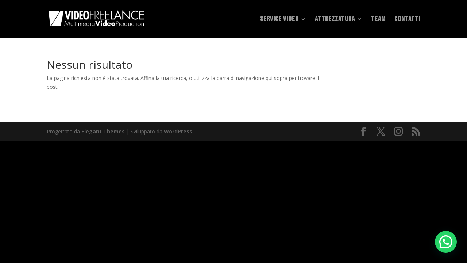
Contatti (407, 19)
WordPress (178, 131)
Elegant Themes (103, 131)
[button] (446, 242)
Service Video (279, 19)
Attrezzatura (335, 19)
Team (378, 19)
